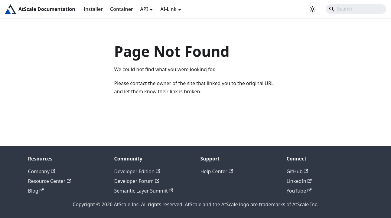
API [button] (144, 9)
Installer (93, 9)
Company (41, 171)
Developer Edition (137, 171)
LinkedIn (299, 181)
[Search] (356, 9)
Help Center (216, 171)
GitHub (297, 171)
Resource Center (49, 181)
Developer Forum (136, 181)
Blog (36, 190)
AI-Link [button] (168, 9)
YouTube (299, 190)
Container (121, 9)
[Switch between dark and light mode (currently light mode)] (312, 9)
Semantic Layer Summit (143, 190)
